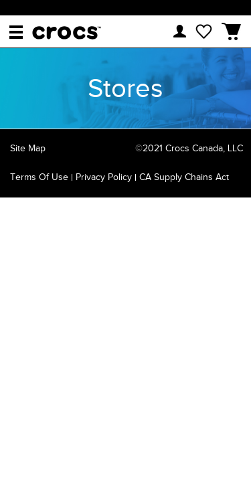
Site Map (28, 148)
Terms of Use (39, 177)
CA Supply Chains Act (184, 177)
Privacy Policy (104, 177)
